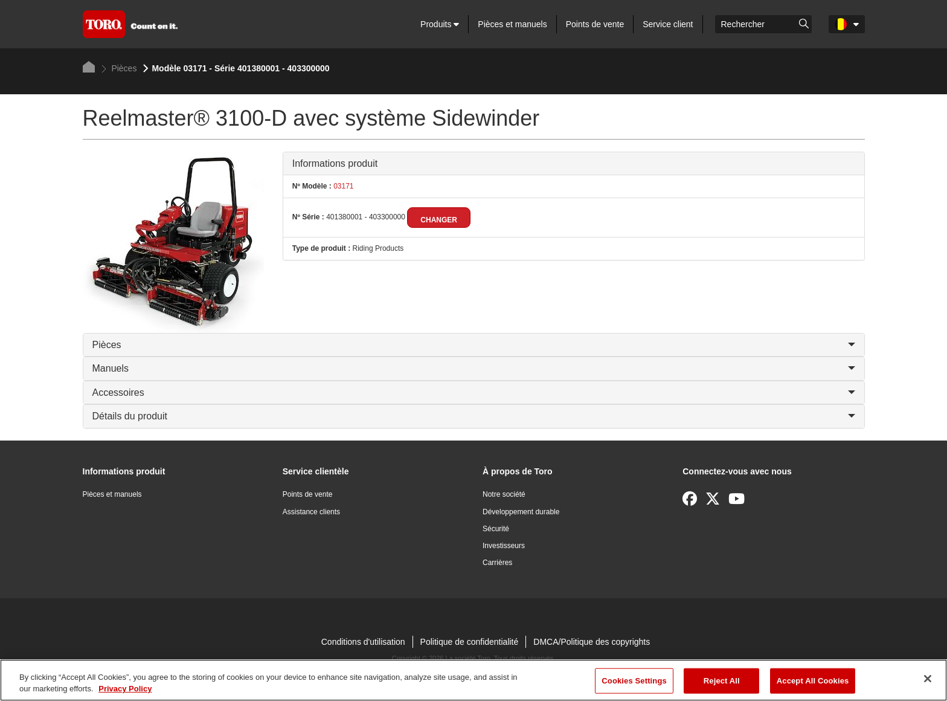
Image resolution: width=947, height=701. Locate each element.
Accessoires (473, 392)
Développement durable (521, 512)
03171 (343, 186)
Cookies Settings (634, 680)
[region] (473, 680)
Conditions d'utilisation (363, 642)
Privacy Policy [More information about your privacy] (125, 688)
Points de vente (595, 24)
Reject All (722, 680)
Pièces (119, 68)
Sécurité (496, 529)
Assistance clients (311, 512)
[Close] (927, 678)
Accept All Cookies (813, 680)
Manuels (473, 368)
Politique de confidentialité (469, 642)
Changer (438, 220)
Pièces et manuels (512, 24)
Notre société (504, 494)
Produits (439, 24)
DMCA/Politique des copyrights (591, 642)
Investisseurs (504, 545)
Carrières (497, 562)
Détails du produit (473, 416)
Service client (668, 24)
